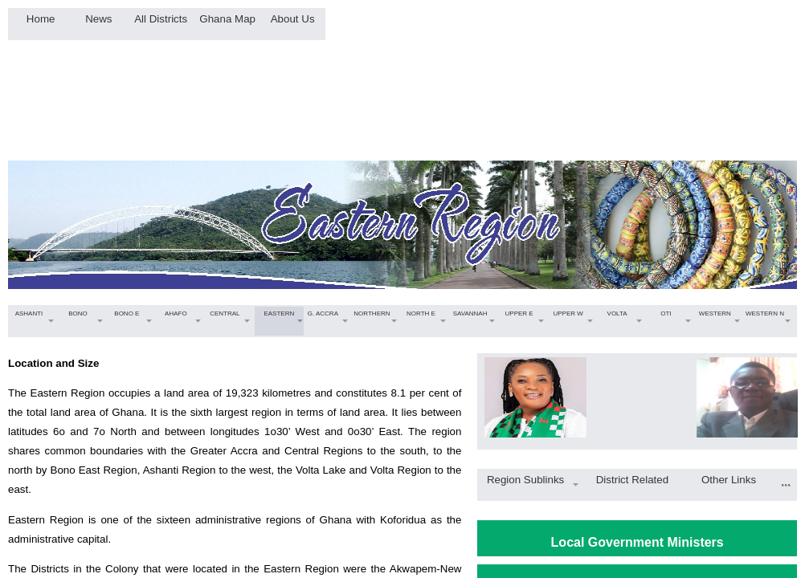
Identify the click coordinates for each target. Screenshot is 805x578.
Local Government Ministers (637, 542)
